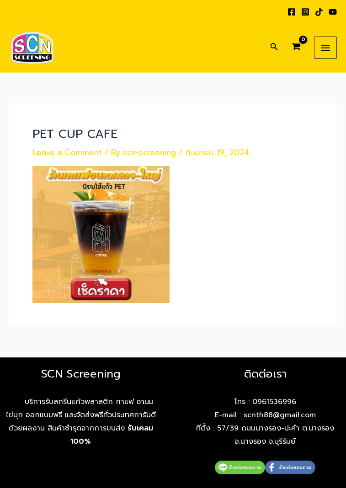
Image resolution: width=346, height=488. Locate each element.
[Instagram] (305, 12)
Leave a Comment (67, 152)
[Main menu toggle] (325, 48)
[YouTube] (333, 12)
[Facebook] (291, 12)
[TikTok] (319, 12)
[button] (274, 47)
